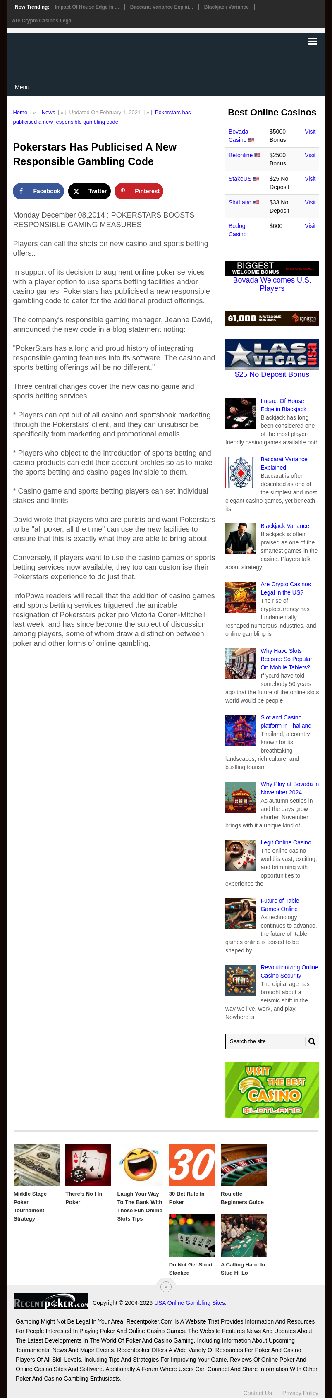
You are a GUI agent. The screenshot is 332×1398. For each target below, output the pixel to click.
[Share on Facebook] (38, 191)
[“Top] (166, 1286)
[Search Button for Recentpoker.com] (310, 1041)
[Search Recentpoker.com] (272, 1041)
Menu (22, 87)
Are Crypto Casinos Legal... (44, 21)
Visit (310, 131)
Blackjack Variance (226, 7)
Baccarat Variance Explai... (161, 7)
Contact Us (258, 1393)
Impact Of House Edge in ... (87, 7)
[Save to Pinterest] (139, 191)
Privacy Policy (300, 1393)
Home (20, 112)
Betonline (241, 155)
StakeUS (240, 178)
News (48, 112)
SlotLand (240, 202)
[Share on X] (89, 191)
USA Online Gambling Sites (189, 1303)
